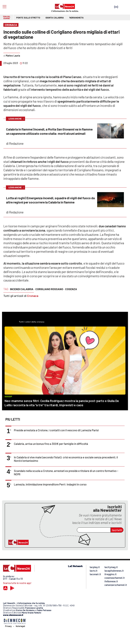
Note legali (20, 626)
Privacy (8, 626)
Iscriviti (117, 530)
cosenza (71, 289)
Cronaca (32, 296)
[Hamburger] (4, 7)
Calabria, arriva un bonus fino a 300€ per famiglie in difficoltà (51, 443)
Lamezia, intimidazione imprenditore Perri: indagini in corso (50, 484)
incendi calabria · (22, 289)
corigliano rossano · (49, 289)
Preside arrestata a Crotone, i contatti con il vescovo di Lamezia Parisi (56, 430)
